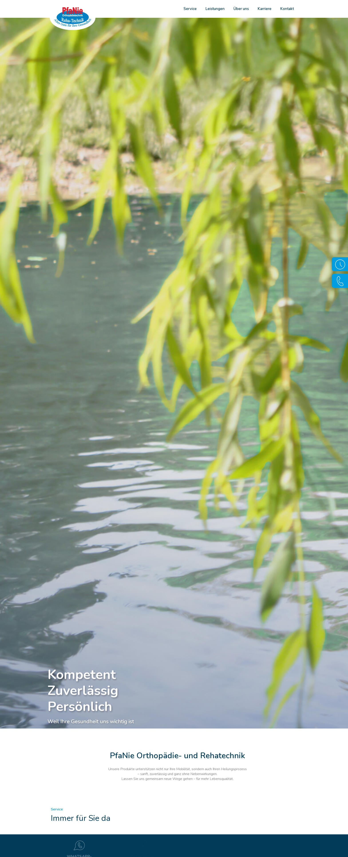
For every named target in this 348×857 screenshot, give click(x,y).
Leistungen (215, 8)
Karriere (264, 8)
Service (190, 8)
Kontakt (287, 8)
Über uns (241, 8)
